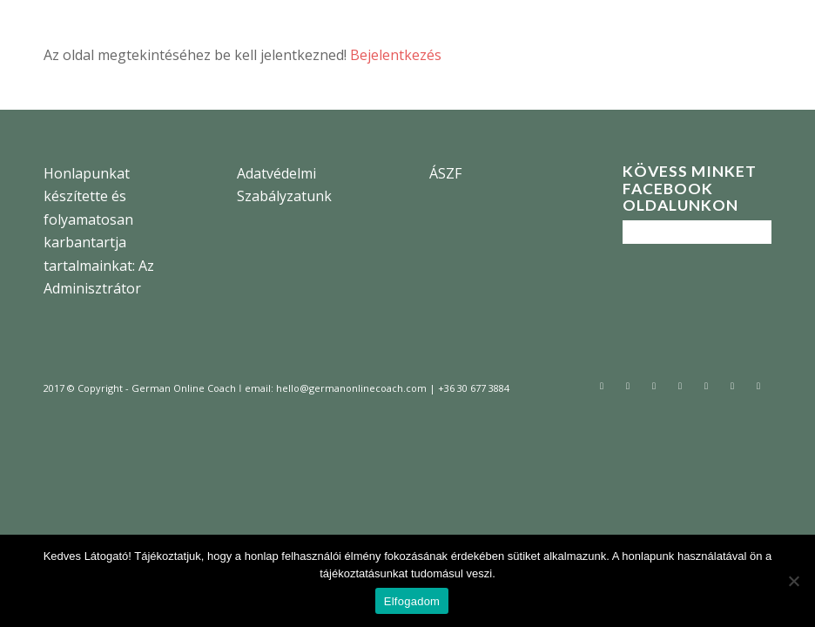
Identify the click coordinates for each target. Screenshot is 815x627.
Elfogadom (412, 601)
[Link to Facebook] (628, 386)
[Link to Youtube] (732, 386)
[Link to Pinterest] (706, 386)
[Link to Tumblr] (680, 386)
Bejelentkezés (395, 54)
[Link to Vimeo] (758, 386)
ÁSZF (445, 173)
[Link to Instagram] (654, 386)
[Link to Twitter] (602, 386)
